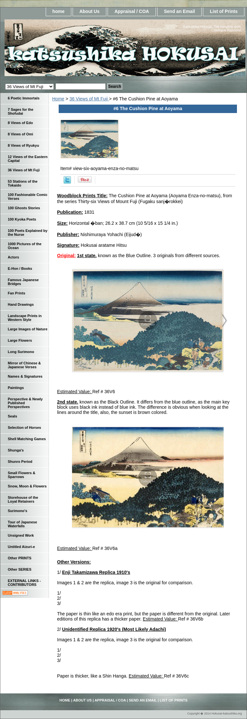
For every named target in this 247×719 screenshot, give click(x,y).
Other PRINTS (19, 558)
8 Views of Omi (20, 134)
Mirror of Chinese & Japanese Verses (24, 365)
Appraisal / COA (131, 11)
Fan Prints (16, 293)
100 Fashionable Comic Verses (27, 196)
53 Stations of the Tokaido (23, 183)
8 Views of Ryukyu (23, 145)
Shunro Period (20, 461)
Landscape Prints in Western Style (25, 318)
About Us (89, 11)
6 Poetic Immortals (24, 98)
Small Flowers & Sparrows (21, 475)
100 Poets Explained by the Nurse (27, 232)
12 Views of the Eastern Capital (28, 159)
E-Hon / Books (20, 268)
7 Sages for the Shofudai (20, 111)
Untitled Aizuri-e (21, 547)
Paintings (16, 388)
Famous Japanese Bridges (23, 282)
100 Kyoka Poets (22, 219)
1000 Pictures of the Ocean (24, 246)
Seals (12, 416)
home (59, 11)
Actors (13, 257)
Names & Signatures (25, 376)
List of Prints (224, 11)
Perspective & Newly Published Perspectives (25, 403)
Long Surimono (21, 352)
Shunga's (16, 450)
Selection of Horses (24, 427)
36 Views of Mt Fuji (89, 98)
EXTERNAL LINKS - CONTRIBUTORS (24, 583)
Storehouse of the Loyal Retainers (23, 499)
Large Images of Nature (27, 329)
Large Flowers (20, 340)
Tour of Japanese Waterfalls (22, 524)
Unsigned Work (21, 535)
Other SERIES (19, 569)
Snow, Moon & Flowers (27, 486)
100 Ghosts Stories (24, 208)
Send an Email (179, 11)
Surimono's (17, 511)
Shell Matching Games (27, 439)
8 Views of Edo (20, 123)
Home (58, 98)
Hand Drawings (21, 304)
